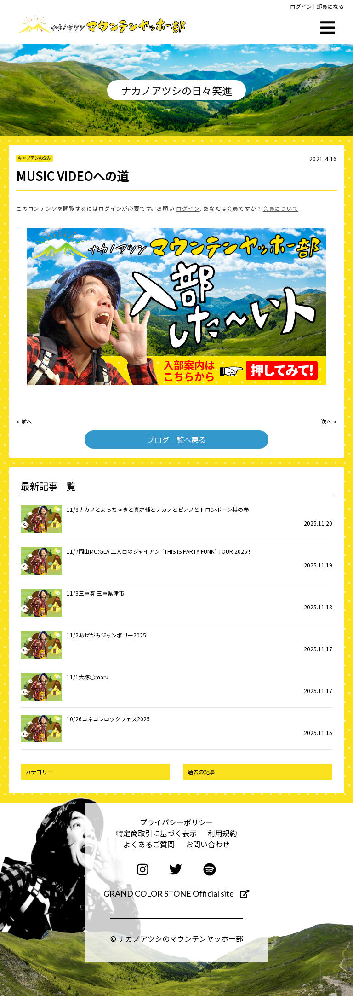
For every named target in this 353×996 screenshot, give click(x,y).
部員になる (330, 6)
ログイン (301, 6)
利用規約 (222, 833)
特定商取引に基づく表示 (156, 833)
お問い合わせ (208, 844)
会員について (280, 208)
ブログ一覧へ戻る (176, 439)
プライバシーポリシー (176, 822)
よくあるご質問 (149, 844)
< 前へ (24, 421)
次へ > (329, 421)
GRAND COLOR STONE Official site (176, 893)
